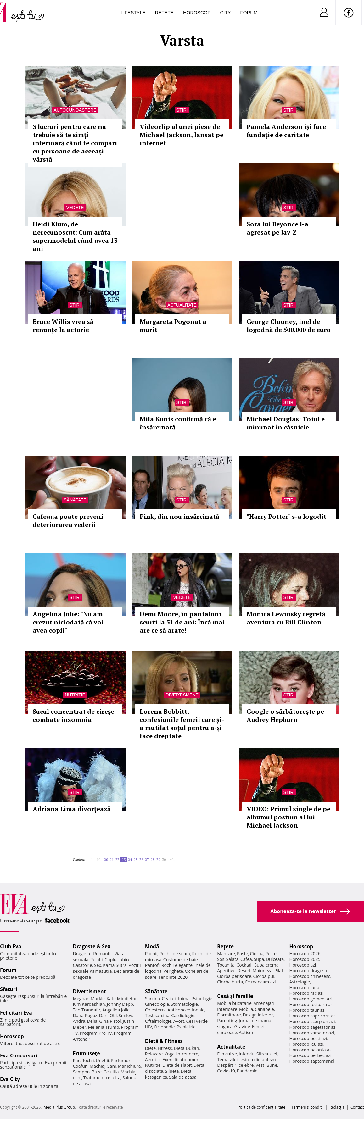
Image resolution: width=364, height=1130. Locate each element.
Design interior (258, 1015)
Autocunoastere (75, 110)
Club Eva (10, 946)
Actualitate (182, 304)
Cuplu (110, 959)
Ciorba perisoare (234, 976)
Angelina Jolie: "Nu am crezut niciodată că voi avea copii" (68, 622)
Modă (152, 946)
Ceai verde (197, 1021)
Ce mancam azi (260, 982)
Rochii (87, 1060)
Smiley (125, 1015)
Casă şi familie (235, 996)
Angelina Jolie (116, 1010)
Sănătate (75, 499)
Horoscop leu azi (306, 1044)
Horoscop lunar (305, 987)
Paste (242, 953)
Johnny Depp (120, 1004)
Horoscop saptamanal (311, 1061)
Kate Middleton (122, 998)
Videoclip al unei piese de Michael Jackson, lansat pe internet (181, 134)
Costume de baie (180, 959)
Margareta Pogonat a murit (173, 325)
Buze (97, 1072)
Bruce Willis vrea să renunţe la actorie (63, 325)
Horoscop (197, 12)
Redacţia (336, 1107)
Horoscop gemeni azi (311, 999)
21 (112, 859)
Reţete (225, 946)
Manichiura (129, 1066)
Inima (184, 998)
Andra (79, 1021)
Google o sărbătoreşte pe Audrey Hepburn (285, 715)
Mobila (246, 1009)
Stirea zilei (266, 1054)
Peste (271, 953)
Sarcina (152, 998)
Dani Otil (108, 1015)
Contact (357, 1107)
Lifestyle (133, 12)
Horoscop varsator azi (311, 1033)
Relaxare (154, 1054)
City (225, 12)
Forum (249, 12)
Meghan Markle (89, 998)
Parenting (227, 1020)
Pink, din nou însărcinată (179, 516)
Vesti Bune (266, 1065)
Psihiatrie (186, 1027)
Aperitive (226, 970)
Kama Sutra (114, 965)
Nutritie (75, 694)
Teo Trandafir (86, 1010)
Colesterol (155, 1010)
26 (141, 859)
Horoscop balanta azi (311, 1050)
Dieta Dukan (186, 1048)
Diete (150, 1048)
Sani (111, 1066)
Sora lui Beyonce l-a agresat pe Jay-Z (277, 228)
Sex (97, 965)
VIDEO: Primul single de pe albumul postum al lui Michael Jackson (288, 817)
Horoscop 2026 (305, 953)
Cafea (246, 959)
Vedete (75, 207)
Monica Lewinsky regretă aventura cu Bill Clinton (286, 618)
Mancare (226, 953)
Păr (76, 1060)
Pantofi (152, 965)
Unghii (102, 1060)
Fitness (165, 1048)
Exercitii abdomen (180, 1059)
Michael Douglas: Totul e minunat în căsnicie (286, 423)
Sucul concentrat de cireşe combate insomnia (73, 715)
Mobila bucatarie (234, 1003)
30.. (165, 859)
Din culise (227, 1054)
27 (147, 859)
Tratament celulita (101, 1078)
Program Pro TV (96, 1033)
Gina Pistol (110, 1021)
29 (158, 859)
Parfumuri (121, 1060)
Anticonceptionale (185, 1010)
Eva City (10, 1079)
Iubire (124, 959)
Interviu (247, 1054)
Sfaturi (8, 989)
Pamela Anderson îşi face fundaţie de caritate (286, 130)
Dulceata (275, 959)
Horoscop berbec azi (310, 1055)
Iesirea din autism (257, 1059)
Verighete (173, 971)
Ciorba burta (230, 982)
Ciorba (256, 953)
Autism (246, 1032)
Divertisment (182, 694)
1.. (93, 859)
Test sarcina (157, 1015)
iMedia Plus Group (58, 1107)
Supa (259, 959)
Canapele (264, 1009)
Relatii (96, 959)
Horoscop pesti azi (308, 1038)
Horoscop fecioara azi (311, 1004)
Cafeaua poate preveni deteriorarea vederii (68, 520)
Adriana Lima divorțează (72, 809)
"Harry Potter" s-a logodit (286, 516)
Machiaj (98, 1066)
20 (106, 859)
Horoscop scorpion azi (312, 1021)
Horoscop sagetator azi (313, 1027)
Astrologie (299, 982)
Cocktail (244, 965)
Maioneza (262, 970)
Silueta (172, 1071)
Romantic (103, 953)
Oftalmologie (158, 1021)
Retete (164, 12)
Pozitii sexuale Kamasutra (107, 968)
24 (130, 859)
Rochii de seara (174, 953)
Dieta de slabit (177, 1065)
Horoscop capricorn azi (313, 1016)
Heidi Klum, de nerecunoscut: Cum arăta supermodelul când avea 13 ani (75, 236)
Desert (244, 970)
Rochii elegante (177, 965)
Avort (178, 1021)
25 (135, 859)
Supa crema (266, 965)
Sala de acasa (182, 1077)
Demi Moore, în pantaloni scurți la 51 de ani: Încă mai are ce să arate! (182, 622)
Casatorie (82, 965)
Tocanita (226, 965)
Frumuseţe (86, 1053)
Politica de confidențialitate (261, 1107)
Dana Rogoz (85, 1015)
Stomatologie (184, 1004)
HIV (148, 1027)
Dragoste (82, 953)
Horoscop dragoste (309, 970)
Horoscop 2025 (305, 959)
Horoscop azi (302, 965)
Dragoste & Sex (91, 946)
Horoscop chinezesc (309, 976)
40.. (172, 859)
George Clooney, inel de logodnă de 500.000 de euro (289, 325)
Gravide (242, 1026)
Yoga (170, 1054)
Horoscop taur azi (307, 1010)
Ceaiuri (169, 998)
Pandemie (247, 1071)
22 (117, 859)
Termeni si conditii (307, 1107)
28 (152, 859)
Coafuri (80, 1066)
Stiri (182, 110)
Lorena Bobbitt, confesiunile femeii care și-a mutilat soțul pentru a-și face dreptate (182, 723)
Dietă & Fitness (164, 1041)
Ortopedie (164, 1027)
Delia (92, 1021)
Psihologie (201, 998)
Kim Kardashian (89, 1004)
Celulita (111, 1072)
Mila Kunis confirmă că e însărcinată (178, 423)
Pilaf (278, 970)
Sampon (81, 1072)
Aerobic (153, 1059)
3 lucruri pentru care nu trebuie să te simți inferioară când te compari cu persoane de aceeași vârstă (75, 142)
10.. (99, 859)
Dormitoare (229, 1015)
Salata (232, 959)
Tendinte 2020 (173, 977)
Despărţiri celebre (235, 1065)
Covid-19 (226, 1071)
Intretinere (187, 1054)
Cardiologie (182, 1015)
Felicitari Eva (16, 1012)
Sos (220, 959)
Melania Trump (103, 1027)
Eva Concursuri (18, 1055)
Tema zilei (227, 1059)
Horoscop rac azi (306, 993)
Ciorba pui (263, 976)
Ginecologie (157, 1004)
